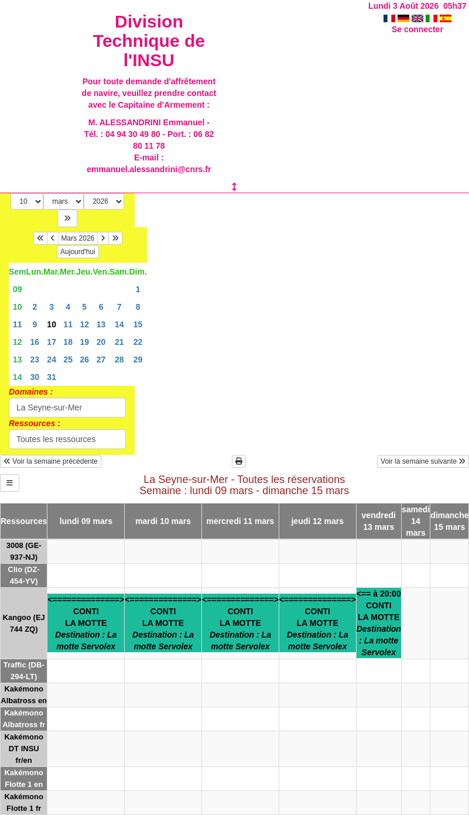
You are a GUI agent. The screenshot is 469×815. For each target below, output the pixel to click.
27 (101, 359)
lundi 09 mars (86, 521)
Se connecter (417, 29)
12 (84, 324)
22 (138, 342)
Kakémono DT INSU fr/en (23, 748)
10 (17, 306)
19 (84, 342)
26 (84, 359)
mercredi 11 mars (240, 521)
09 (17, 289)
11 (17, 324)
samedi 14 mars (416, 521)
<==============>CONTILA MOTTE (85, 623)
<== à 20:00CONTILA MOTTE (379, 623)
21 (119, 342)
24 (51, 359)
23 (35, 359)
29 (138, 359)
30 (35, 377)
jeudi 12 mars (317, 521)
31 (51, 377)
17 (51, 342)
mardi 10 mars (163, 521)
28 (119, 359)
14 (119, 324)
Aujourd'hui (77, 252)
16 (35, 342)
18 (68, 342)
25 (68, 359)
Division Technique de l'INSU (149, 41)
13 (101, 324)
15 (138, 324)
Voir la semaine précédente (51, 461)
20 (101, 342)
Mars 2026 (78, 238)
